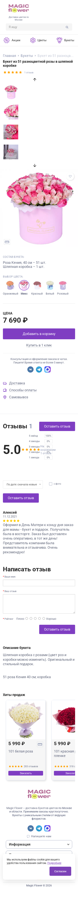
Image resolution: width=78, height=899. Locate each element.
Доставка (17, 383)
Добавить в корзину (39, 334)
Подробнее (54, 863)
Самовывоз (18, 397)
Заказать (26, 773)
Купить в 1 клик (39, 345)
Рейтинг (8, 619)
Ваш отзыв (10, 591)
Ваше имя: (10, 576)
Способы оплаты (23, 390)
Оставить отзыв (57, 426)
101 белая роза (20, 751)
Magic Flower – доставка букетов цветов (32, 808)
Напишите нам (41, 836)
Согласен (60, 871)
